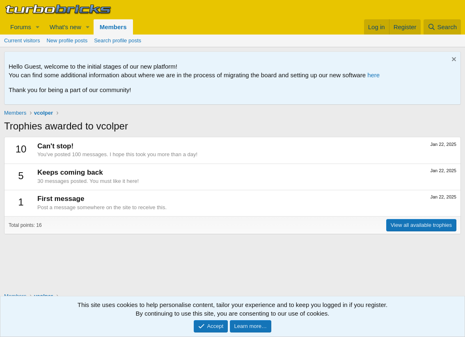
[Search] (442, 27)
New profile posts (66, 40)
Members (113, 26)
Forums (20, 26)
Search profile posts (117, 40)
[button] (38, 27)
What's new (65, 26)
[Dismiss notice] (452, 60)
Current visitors (22, 40)
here (373, 75)
